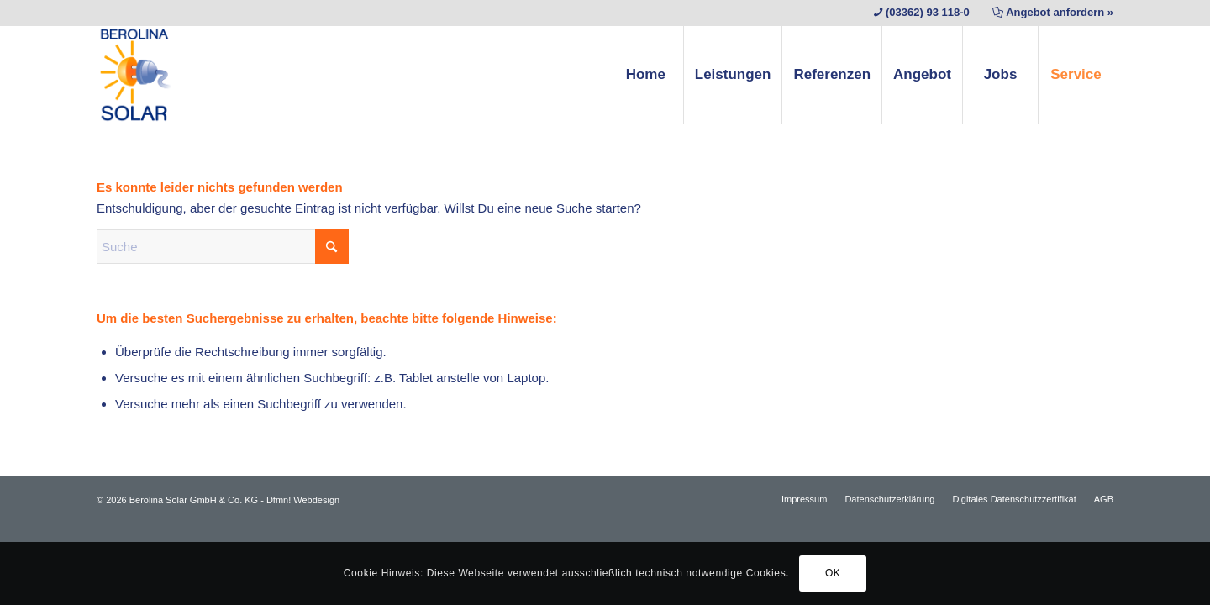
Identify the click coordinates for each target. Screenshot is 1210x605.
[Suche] (223, 246)
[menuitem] (645, 75)
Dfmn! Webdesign (302, 500)
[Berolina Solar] (136, 75)
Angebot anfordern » (1059, 12)
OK (833, 573)
